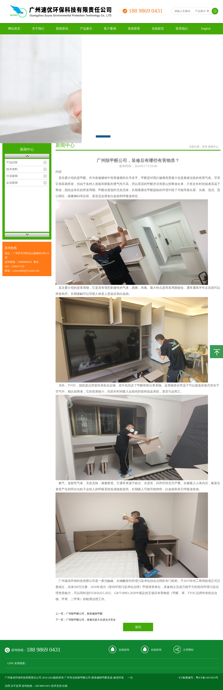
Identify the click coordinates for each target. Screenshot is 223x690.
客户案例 (110, 28)
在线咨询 (124, 649)
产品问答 (12, 162)
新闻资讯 (62, 28)
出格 (65, 685)
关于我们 (38, 28)
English (206, 28)
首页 (204, 146)
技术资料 (12, 169)
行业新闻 (12, 176)
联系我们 (182, 28)
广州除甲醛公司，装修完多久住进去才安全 (91, 619)
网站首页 (14, 28)
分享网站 (188, 649)
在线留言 (158, 28)
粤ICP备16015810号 (207, 677)
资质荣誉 (134, 28)
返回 (138, 627)
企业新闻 (12, 182)
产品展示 (86, 28)
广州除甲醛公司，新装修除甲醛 (84, 613)
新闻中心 (213, 146)
